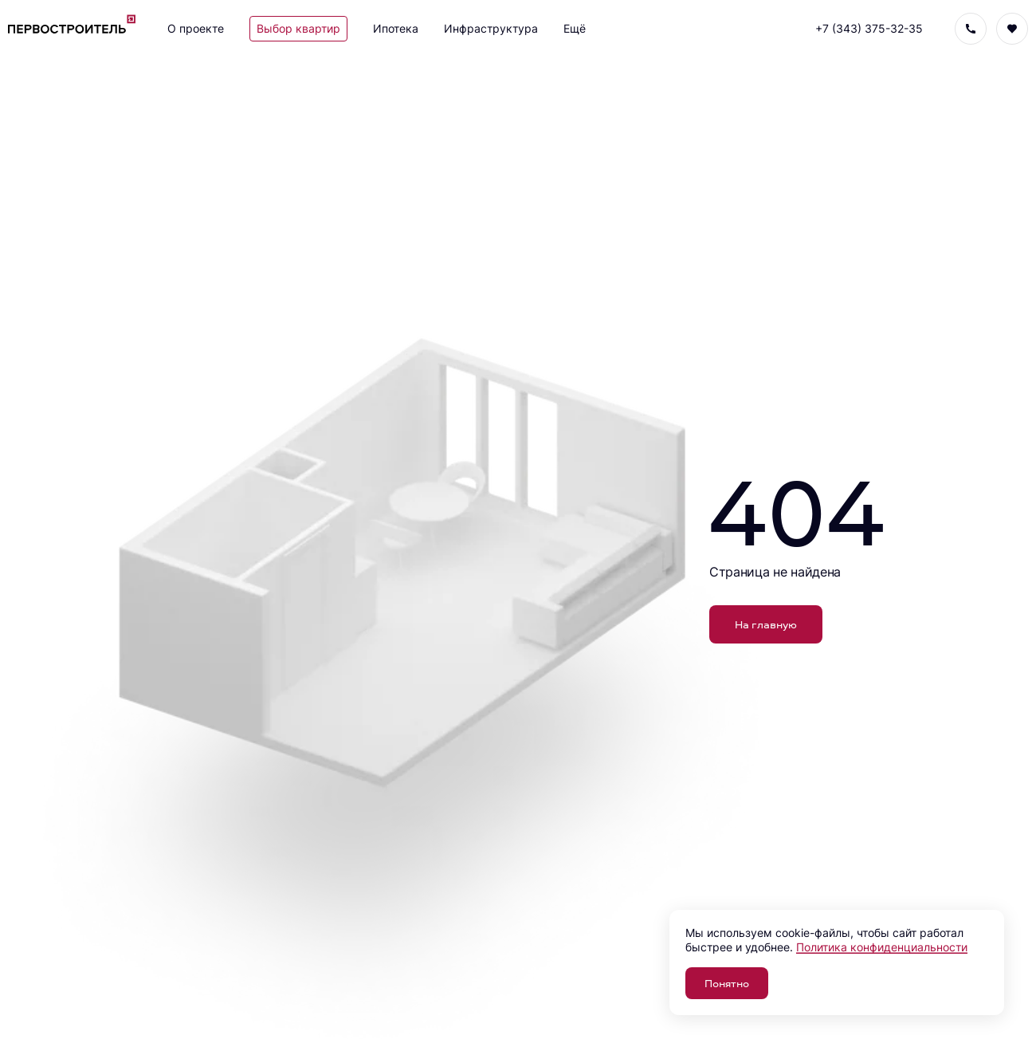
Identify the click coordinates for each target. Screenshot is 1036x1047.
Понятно (726, 982)
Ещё (574, 28)
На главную (766, 624)
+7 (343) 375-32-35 (869, 28)
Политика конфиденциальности (881, 947)
